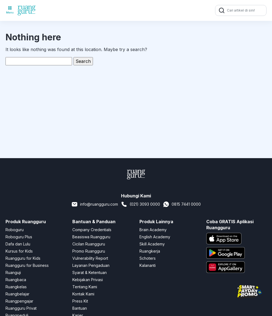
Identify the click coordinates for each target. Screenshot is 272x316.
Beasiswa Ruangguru (91, 236)
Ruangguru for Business (27, 265)
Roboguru (15, 229)
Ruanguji (13, 272)
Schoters (147, 258)
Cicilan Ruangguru (88, 244)
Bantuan (79, 308)
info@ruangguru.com (94, 204)
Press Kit (80, 301)
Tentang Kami (84, 286)
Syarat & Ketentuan (89, 272)
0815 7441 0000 (182, 204)
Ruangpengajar (19, 301)
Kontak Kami (83, 294)
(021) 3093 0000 (140, 204)
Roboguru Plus (19, 236)
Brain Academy (153, 229)
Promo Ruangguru (88, 251)
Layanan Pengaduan (90, 265)
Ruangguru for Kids (23, 258)
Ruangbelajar (17, 294)
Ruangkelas (16, 286)
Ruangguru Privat (21, 308)
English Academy (154, 236)
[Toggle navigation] (10, 10)
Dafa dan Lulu (18, 244)
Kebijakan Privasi (87, 279)
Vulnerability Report (90, 258)
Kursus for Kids (19, 251)
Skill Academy (152, 244)
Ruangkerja (149, 251)
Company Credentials (91, 229)
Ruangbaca (16, 279)
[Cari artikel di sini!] (246, 10)
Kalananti (147, 265)
